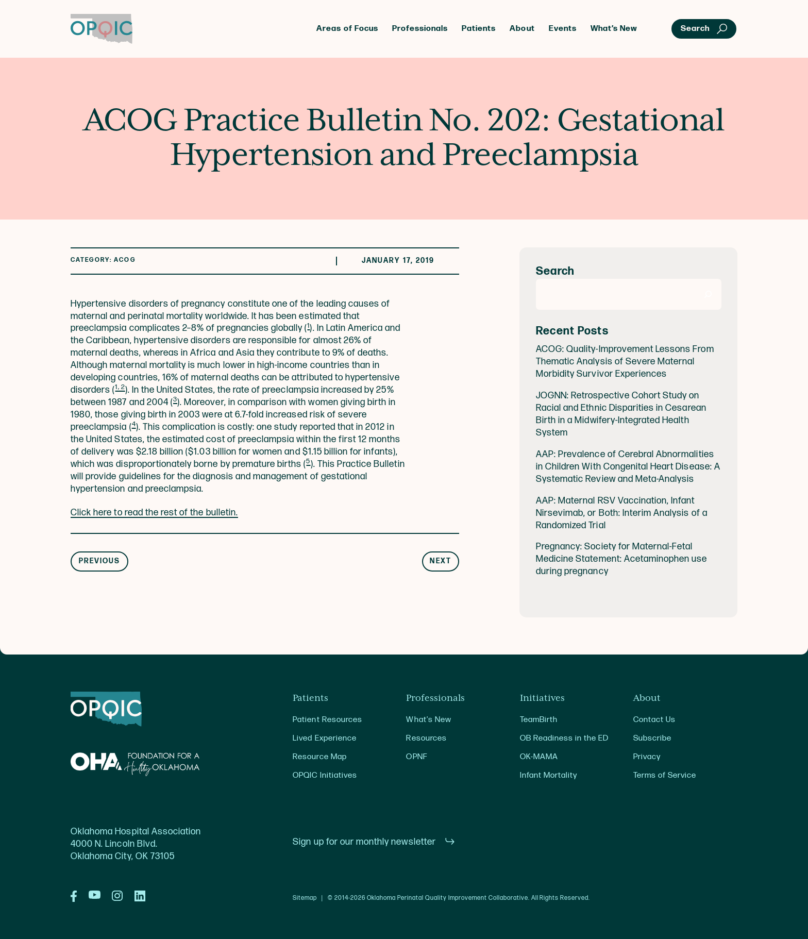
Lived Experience (324, 738)
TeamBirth (539, 720)
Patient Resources (327, 720)
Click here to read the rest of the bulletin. (154, 512)
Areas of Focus (347, 28)
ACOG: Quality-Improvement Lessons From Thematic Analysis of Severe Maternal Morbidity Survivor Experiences (625, 361)
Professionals (420, 28)
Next (440, 561)
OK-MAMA (539, 757)
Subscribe (652, 738)
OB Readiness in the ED (564, 738)
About (522, 28)
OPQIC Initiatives (325, 775)
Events (563, 28)
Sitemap (305, 898)
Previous (100, 561)
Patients (479, 28)
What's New (428, 720)
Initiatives (542, 698)
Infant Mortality (548, 775)
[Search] (708, 294)
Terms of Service (664, 775)
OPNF (416, 757)
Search (555, 271)
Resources (426, 738)
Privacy (647, 757)
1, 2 (120, 387)
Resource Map (319, 757)
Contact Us (654, 720)
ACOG (124, 260)
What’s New (614, 28)
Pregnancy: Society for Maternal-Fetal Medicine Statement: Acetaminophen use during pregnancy (622, 559)
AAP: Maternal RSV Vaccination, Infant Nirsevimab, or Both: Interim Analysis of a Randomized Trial (622, 513)
